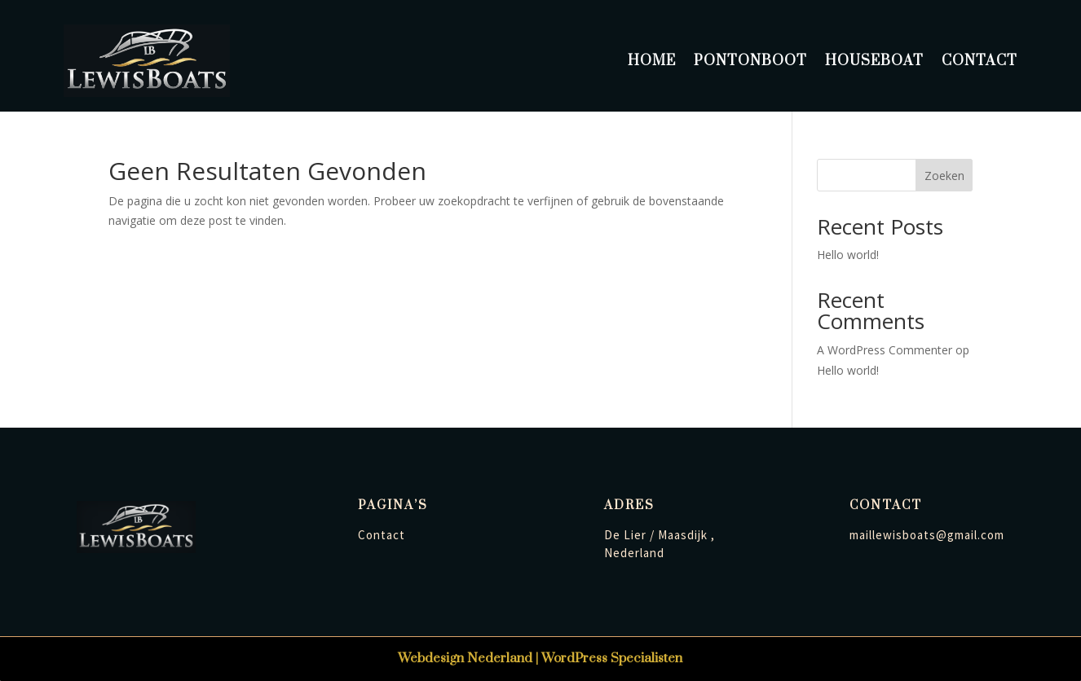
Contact (979, 61)
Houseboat (874, 61)
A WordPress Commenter (884, 350)
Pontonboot (750, 61)
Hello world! (848, 254)
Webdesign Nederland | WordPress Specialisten (540, 658)
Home (652, 61)
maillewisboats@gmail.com (926, 535)
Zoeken (944, 175)
